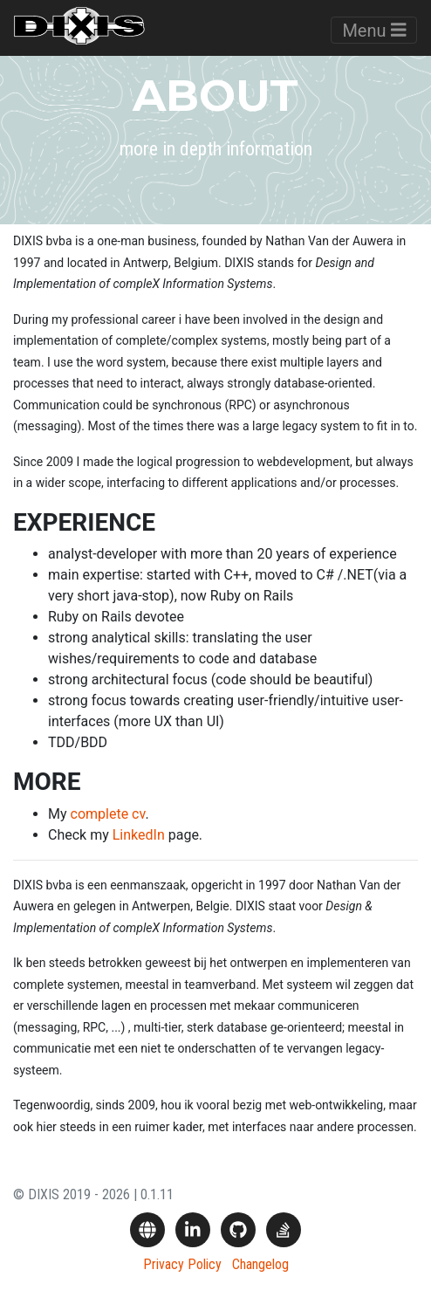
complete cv (108, 814)
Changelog (260, 1264)
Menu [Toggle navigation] (374, 30)
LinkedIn (139, 835)
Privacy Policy (182, 1264)
